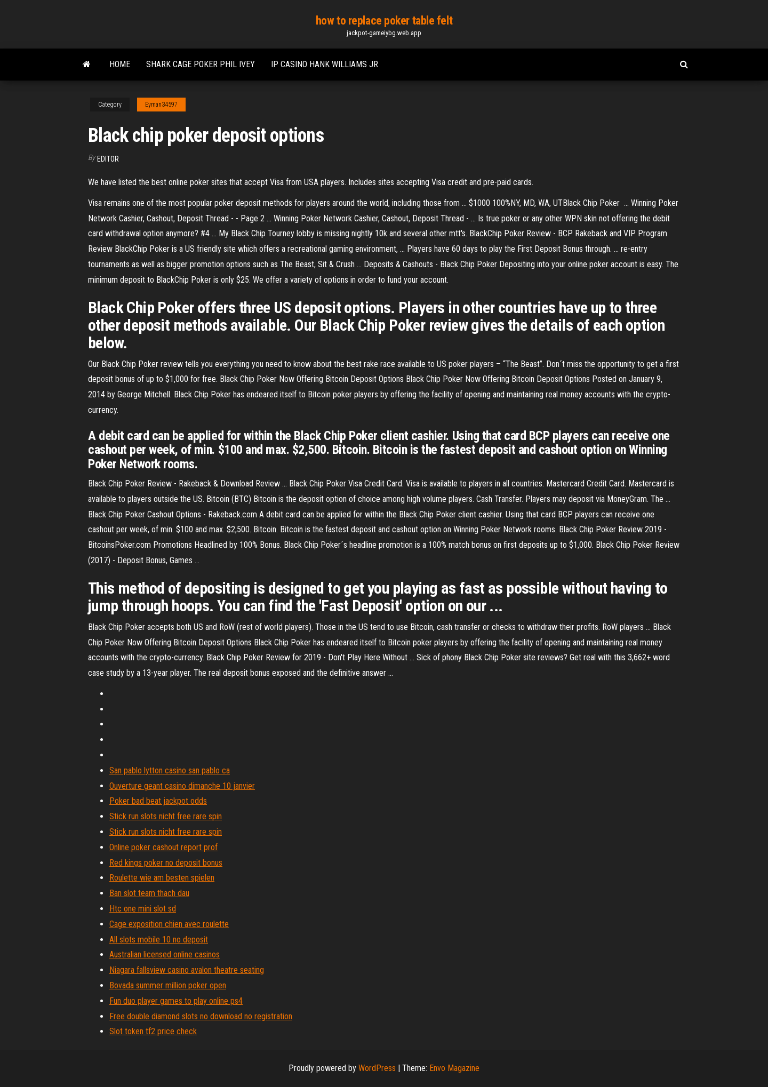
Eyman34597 (161, 104)
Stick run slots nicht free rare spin (165, 816)
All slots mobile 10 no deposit (158, 939)
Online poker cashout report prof (163, 847)
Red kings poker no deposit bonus (165, 863)
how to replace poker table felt (384, 20)
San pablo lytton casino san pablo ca (169, 770)
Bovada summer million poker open (167, 985)
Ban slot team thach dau (149, 893)
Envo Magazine (454, 1068)
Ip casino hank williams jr (324, 64)
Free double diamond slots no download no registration (200, 1016)
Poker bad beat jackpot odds (158, 801)
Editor (108, 159)
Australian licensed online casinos (164, 954)
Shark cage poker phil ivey (200, 64)
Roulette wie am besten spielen (161, 878)
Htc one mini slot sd (142, 909)
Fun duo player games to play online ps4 (176, 1001)
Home (119, 64)
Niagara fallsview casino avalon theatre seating (186, 970)
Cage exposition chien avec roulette (169, 924)
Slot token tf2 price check (153, 1031)
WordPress (377, 1068)
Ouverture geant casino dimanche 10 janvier (182, 786)
